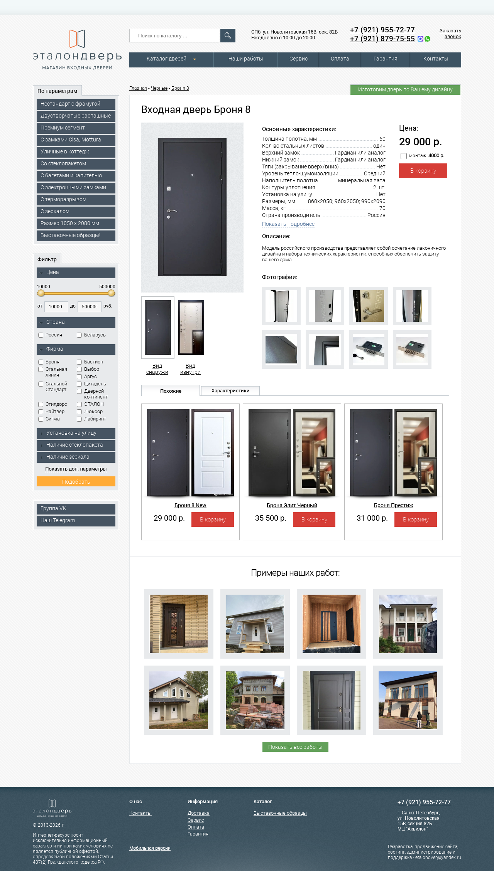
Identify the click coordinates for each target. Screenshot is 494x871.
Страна (52, 322)
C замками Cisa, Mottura (71, 139)
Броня (48, 362)
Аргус (87, 376)
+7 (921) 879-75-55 (382, 38)
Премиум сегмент (63, 127)
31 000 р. (372, 518)
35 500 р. (270, 518)
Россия (50, 335)
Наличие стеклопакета (71, 445)
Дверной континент (92, 394)
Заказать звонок (450, 33)
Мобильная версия (150, 848)
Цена (49, 272)
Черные (159, 88)
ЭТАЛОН (90, 404)
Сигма (49, 419)
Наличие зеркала (64, 457)
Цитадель (91, 384)
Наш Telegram (58, 520)
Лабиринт (91, 419)
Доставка (199, 813)
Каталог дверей (166, 58)
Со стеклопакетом (63, 163)
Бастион (90, 362)
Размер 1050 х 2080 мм (70, 223)
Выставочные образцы (280, 813)
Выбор (88, 369)
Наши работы (245, 58)
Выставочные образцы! (70, 235)
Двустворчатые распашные (76, 116)
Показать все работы (295, 747)
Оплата (340, 58)
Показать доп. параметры (76, 469)
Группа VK (53, 508)
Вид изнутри (190, 335)
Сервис (298, 58)
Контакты (435, 58)
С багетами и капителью (71, 175)
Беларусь (91, 335)
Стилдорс (52, 404)
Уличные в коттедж (65, 151)
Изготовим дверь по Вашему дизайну (405, 89)
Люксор (90, 411)
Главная (138, 88)
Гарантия (386, 58)
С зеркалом (55, 211)
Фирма (51, 349)
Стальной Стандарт (52, 386)
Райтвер (51, 411)
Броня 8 (180, 88)
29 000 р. (169, 518)
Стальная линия (52, 372)
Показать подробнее (288, 224)
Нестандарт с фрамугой (70, 104)
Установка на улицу (67, 433)
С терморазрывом (63, 199)
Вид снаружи (157, 335)
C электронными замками (73, 187)
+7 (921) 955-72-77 (382, 29)
